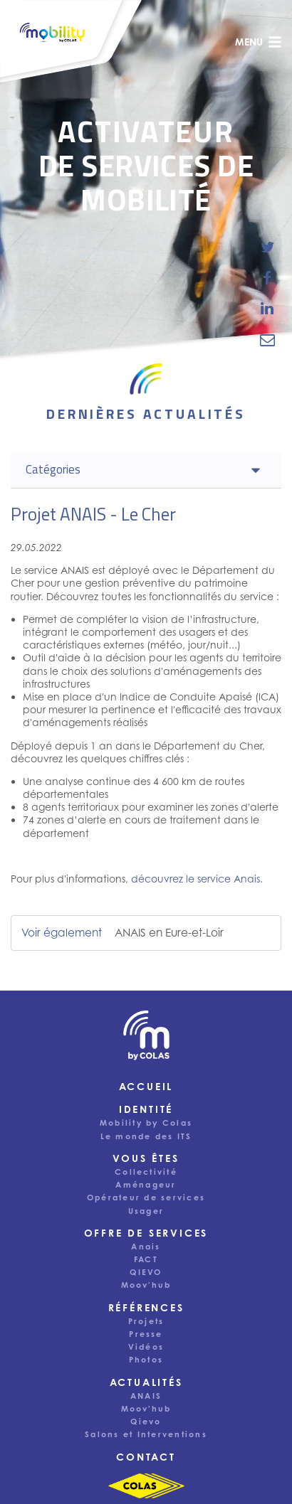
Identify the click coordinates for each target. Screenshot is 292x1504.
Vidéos (146, 1347)
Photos (146, 1360)
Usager (146, 1211)
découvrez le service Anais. (197, 879)
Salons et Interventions (146, 1434)
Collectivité (146, 1172)
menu (258, 42)
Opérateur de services (146, 1197)
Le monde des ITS (146, 1136)
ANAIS (146, 1396)
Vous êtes (146, 1158)
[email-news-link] (267, 339)
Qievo (145, 1421)
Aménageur (145, 1185)
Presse (145, 1334)
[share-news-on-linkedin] (267, 308)
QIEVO (146, 1272)
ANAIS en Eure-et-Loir (169, 932)
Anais (145, 1247)
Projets (146, 1321)
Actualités (146, 1382)
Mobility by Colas (146, 1123)
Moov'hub (146, 1285)
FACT (146, 1259)
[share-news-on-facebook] (267, 278)
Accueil (146, 1086)
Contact (146, 1457)
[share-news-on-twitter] (267, 247)
